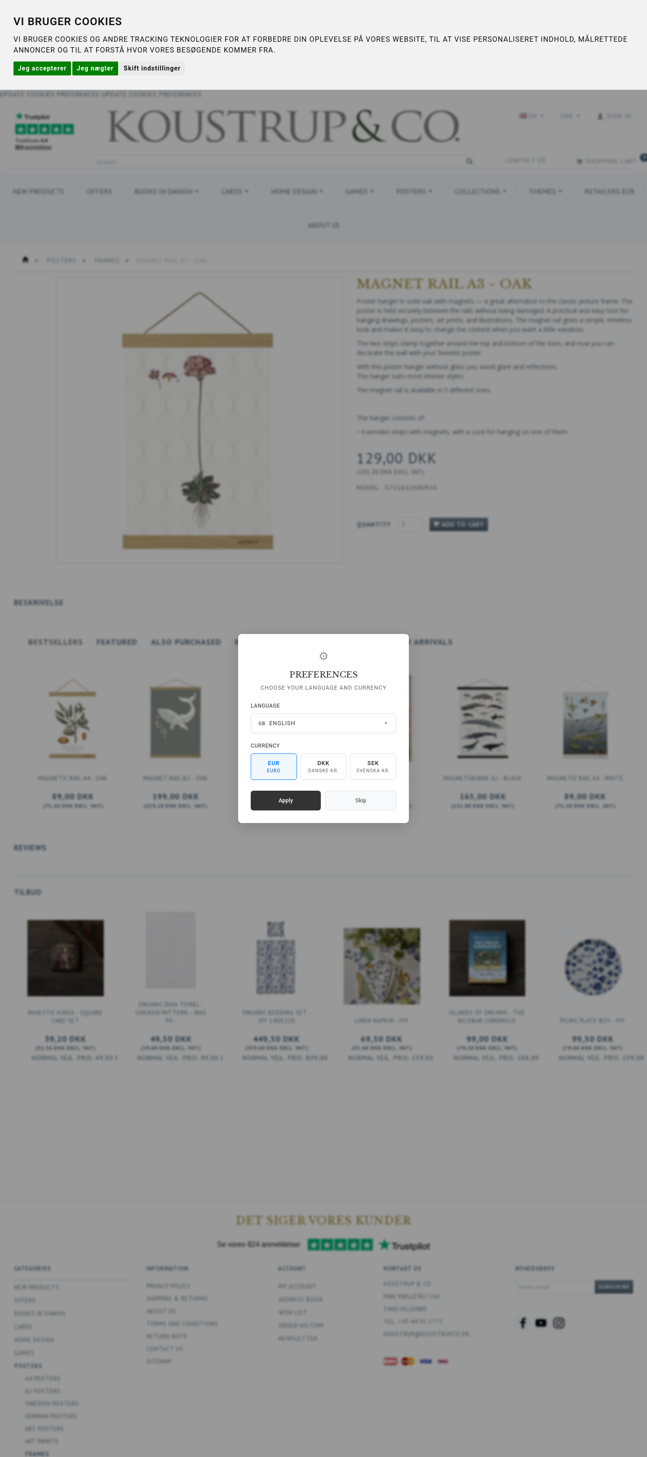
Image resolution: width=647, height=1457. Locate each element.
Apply (286, 800)
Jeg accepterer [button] (42, 68)
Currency (265, 746)
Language (265, 706)
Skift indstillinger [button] (152, 68)
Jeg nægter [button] (95, 68)
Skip (360, 800)
